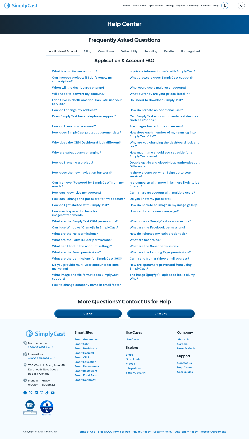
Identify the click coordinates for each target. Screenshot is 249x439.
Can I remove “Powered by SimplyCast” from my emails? (88, 184)
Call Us (88, 313)
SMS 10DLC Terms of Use (114, 431)
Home (126, 5)
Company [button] (193, 5)
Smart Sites (139, 5)
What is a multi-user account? (74, 71)
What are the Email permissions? (76, 252)
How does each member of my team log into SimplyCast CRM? (163, 134)
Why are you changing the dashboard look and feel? (165, 144)
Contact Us (184, 363)
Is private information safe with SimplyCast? (162, 71)
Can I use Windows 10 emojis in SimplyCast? (85, 227)
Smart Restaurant (86, 371)
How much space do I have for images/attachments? (74, 213)
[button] (224, 5)
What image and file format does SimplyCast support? (85, 277)
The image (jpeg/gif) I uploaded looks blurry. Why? (162, 277)
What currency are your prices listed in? (160, 94)
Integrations (133, 368)
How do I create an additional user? (156, 110)
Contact (206, 5)
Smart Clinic (82, 357)
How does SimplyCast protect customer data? (86, 132)
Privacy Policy (142, 431)
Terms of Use (86, 431)
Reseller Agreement (213, 431)
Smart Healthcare (86, 348)
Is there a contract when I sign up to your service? (160, 174)
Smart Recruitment (87, 366)
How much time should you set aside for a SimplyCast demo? (161, 154)
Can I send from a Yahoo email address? (159, 258)
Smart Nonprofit (85, 380)
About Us (183, 339)
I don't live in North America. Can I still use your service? (87, 102)
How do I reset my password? (74, 126)
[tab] (63, 51)
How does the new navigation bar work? (82, 172)
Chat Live (161, 313)
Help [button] (216, 5)
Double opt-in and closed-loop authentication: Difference (165, 164)
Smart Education (85, 362)
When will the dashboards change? (78, 87)
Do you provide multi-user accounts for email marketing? (86, 267)
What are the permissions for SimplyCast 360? (87, 258)
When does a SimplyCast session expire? (160, 221)
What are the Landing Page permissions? (160, 252)
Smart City (82, 344)
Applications (156, 5)
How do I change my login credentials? (158, 234)
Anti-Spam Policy (186, 431)
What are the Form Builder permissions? (82, 240)
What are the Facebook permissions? (157, 227)
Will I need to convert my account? (78, 94)
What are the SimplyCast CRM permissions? (85, 221)
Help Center (185, 367)
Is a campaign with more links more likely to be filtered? (164, 184)
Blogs (129, 354)
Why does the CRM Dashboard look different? (86, 142)
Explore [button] (180, 5)
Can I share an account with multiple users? (162, 192)
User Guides (185, 372)
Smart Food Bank (86, 375)
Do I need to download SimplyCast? (156, 100)
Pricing (170, 5)
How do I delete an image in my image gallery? (164, 205)
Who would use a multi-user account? (158, 87)
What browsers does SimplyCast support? (161, 77)
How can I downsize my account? (77, 192)
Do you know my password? (150, 199)
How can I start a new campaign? (154, 211)
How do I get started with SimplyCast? (80, 205)
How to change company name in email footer (86, 285)
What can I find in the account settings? (82, 246)
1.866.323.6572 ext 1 (40, 347)
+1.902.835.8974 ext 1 (41, 358)
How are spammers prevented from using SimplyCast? (161, 267)
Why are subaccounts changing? (76, 152)
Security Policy (162, 431)
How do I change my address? (74, 110)
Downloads (133, 359)
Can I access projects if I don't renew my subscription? (82, 79)
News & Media (186, 348)
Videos (130, 363)
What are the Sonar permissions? (154, 246)
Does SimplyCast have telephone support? (84, 116)
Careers (182, 344)
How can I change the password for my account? (88, 199)
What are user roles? (145, 240)
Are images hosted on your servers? (156, 126)
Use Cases (132, 339)
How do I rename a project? (72, 162)
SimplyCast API (136, 372)
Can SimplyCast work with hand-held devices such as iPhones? (164, 118)
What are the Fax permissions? (75, 234)
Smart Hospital (84, 353)
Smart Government (87, 339)
